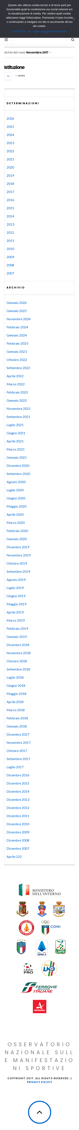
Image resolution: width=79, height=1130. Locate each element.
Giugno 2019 (16, 596)
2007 (10, 273)
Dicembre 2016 (18, 775)
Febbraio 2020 (17, 531)
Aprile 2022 (15, 376)
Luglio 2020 (15, 490)
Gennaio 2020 (17, 539)
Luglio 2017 (15, 767)
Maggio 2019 (16, 604)
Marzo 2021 (16, 449)
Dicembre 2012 (18, 808)
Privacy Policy (39, 1082)
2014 (10, 216)
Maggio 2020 (16, 506)
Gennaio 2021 (17, 457)
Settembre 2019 (18, 571)
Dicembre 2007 (18, 848)
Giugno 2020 (16, 498)
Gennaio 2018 (17, 726)
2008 (10, 265)
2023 (10, 143)
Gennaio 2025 (17, 311)
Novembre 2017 (19, 742)
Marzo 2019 (16, 620)
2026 (10, 118)
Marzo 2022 (16, 384)
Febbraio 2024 (17, 327)
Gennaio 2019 (17, 637)
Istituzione (14, 67)
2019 (10, 175)
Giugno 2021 (16, 433)
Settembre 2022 (18, 368)
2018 (10, 183)
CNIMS (21, 76)
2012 (10, 232)
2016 (10, 200)
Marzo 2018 (16, 710)
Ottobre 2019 (17, 563)
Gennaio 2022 (17, 400)
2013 (10, 224)
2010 (10, 249)
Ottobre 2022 (17, 360)
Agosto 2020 (16, 482)
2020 (10, 167)
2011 (10, 241)
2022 (10, 151)
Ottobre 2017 (17, 751)
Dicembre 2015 (18, 783)
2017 (10, 192)
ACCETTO (18, 31)
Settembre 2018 (18, 669)
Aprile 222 (14, 856)
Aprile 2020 (15, 514)
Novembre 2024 (19, 319)
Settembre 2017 (18, 759)
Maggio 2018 (16, 694)
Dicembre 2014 (18, 791)
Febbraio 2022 (17, 392)
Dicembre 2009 (18, 832)
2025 (10, 126)
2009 (10, 257)
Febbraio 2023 (17, 343)
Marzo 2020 (16, 522)
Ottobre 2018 (17, 661)
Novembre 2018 (19, 653)
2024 (10, 135)
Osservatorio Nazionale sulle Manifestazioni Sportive (40, 1056)
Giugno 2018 (16, 685)
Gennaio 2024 (17, 335)
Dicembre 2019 (18, 547)
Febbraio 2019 (17, 628)
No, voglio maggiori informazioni (47, 31)
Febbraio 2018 (17, 718)
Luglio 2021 (15, 425)
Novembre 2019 (19, 555)
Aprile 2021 (15, 441)
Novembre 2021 (19, 408)
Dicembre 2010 (18, 824)
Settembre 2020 (18, 474)
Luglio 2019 (15, 588)
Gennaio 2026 (17, 303)
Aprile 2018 (15, 702)
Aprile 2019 (15, 612)
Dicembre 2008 (18, 840)
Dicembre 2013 (18, 799)
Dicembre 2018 (18, 645)
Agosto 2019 (16, 580)
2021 (10, 159)
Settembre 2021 (18, 417)
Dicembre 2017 (18, 734)
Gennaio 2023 (17, 351)
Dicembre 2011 (18, 816)
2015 (10, 208)
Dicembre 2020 (18, 465)
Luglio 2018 (15, 677)
